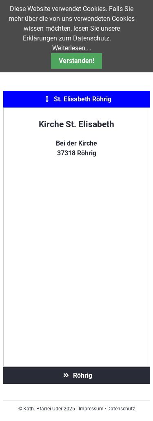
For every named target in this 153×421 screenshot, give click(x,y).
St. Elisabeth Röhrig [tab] (76, 99)
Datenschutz (121, 409)
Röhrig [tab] (76, 375)
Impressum (91, 409)
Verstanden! (76, 61)
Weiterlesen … (71, 48)
